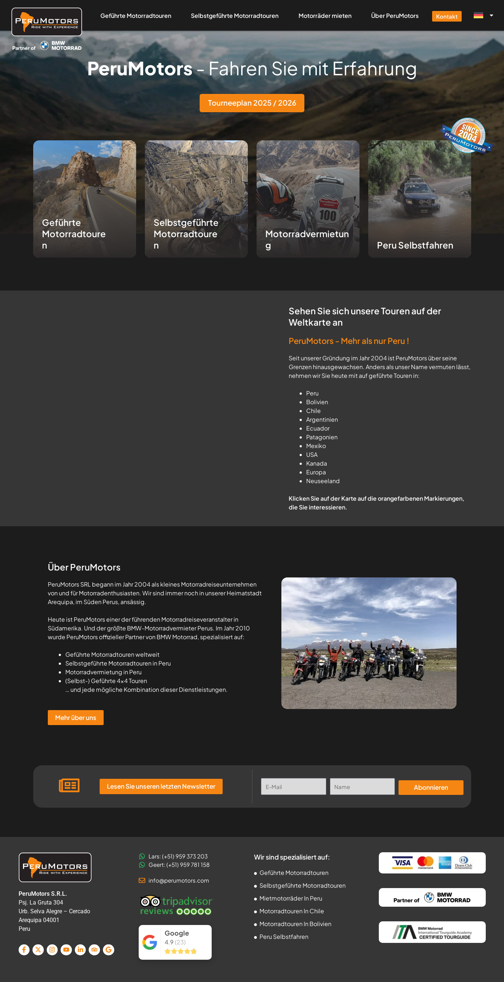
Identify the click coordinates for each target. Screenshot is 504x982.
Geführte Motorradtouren (135, 15)
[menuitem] (482, 15)
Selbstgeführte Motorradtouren (234, 15)
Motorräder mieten (325, 15)
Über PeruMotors (395, 15)
